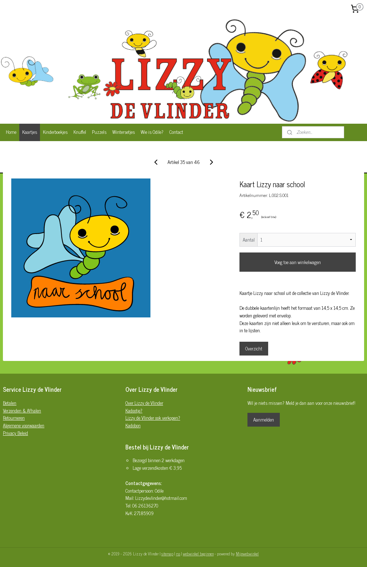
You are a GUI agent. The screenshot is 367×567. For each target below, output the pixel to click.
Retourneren (14, 418)
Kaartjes (29, 132)
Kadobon (133, 425)
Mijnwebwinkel (247, 553)
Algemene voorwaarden (23, 425)
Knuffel (79, 132)
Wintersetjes (123, 132)
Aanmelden (263, 419)
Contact (176, 132)
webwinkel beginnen (198, 553)
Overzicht (253, 348)
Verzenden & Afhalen (22, 410)
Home (11, 132)
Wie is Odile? (152, 132)
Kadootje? (133, 410)
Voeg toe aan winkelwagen (297, 262)
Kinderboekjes (55, 132)
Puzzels (99, 132)
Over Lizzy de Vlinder (144, 403)
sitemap (167, 553)
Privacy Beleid (15, 433)
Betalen (9, 403)
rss (178, 553)
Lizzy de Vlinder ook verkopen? (152, 418)
